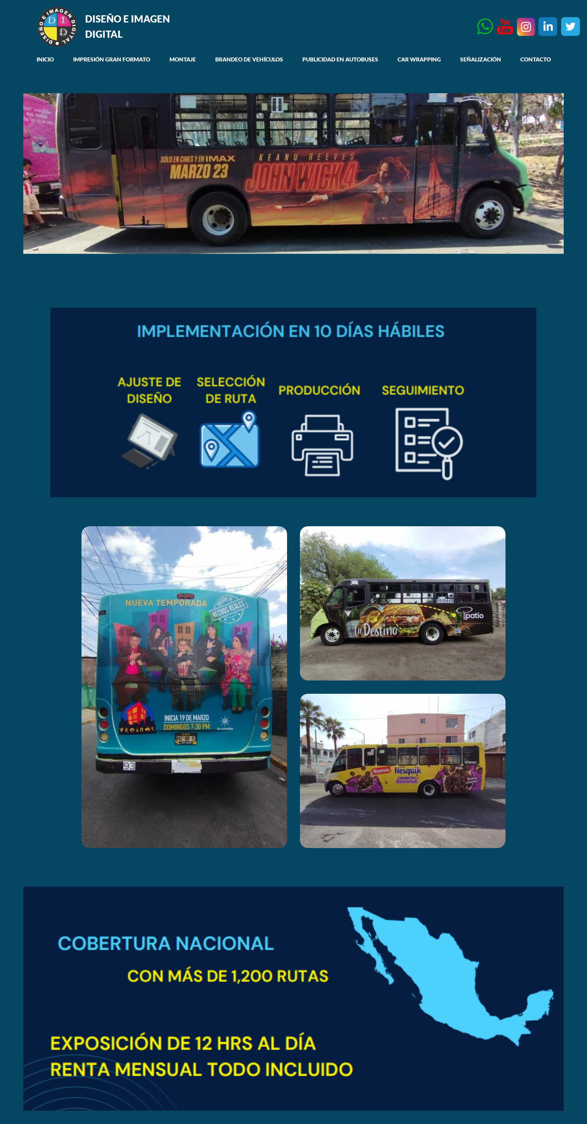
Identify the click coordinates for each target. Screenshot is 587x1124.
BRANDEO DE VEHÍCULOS (249, 59)
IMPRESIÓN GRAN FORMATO (111, 59)
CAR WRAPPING (419, 59)
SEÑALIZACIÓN (480, 59)
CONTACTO (535, 59)
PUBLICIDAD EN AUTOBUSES (340, 59)
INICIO (45, 59)
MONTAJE (182, 59)
